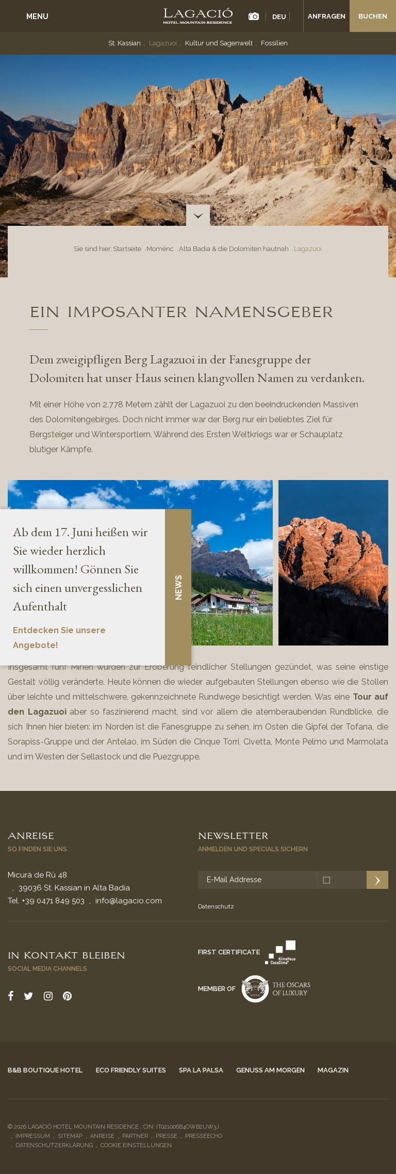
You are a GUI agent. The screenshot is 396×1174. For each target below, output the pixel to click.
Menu (37, 16)
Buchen (372, 16)
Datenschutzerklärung (54, 1145)
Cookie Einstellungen (136, 1145)
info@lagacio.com (128, 900)
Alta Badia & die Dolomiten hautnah (234, 249)
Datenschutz (216, 906)
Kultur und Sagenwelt (219, 43)
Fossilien (274, 43)
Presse (166, 1136)
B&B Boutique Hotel (45, 1070)
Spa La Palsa (201, 1070)
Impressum (32, 1136)
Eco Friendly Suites (131, 1070)
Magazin (333, 1070)
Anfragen (326, 16)
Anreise (31, 834)
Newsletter (233, 834)
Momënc (160, 249)
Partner (135, 1136)
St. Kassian (124, 43)
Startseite (127, 249)
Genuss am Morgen (270, 1070)
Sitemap (70, 1136)
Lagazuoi (163, 43)
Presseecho (203, 1136)
